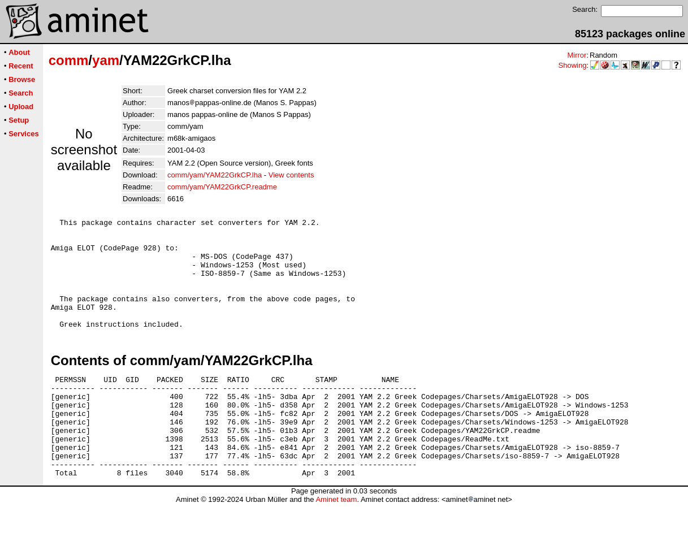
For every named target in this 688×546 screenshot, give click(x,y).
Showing (573, 65)
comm (69, 60)
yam (105, 60)
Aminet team (336, 542)
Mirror (576, 55)
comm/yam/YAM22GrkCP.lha (214, 175)
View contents (291, 175)
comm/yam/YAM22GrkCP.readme (222, 187)
